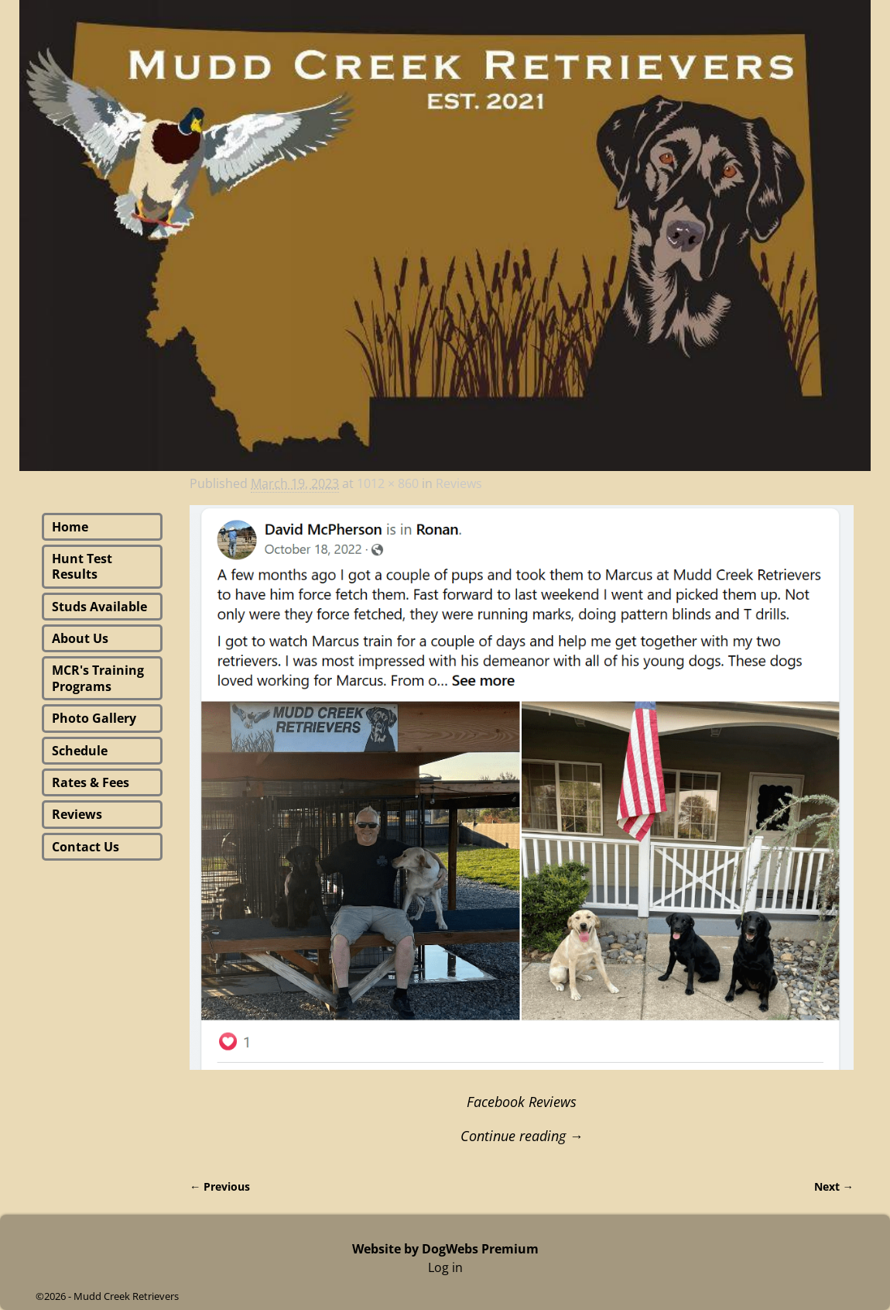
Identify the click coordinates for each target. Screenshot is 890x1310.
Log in (445, 1267)
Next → (834, 1186)
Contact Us (85, 846)
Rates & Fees (90, 782)
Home (70, 526)
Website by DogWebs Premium (445, 1248)
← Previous (220, 1186)
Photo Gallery (94, 718)
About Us (80, 638)
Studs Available (99, 606)
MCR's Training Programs (98, 678)
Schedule (80, 750)
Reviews (459, 483)
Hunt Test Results (82, 566)
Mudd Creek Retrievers (126, 1296)
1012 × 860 (388, 483)
